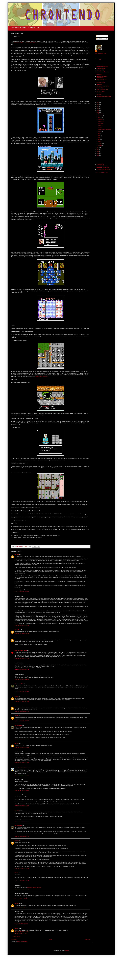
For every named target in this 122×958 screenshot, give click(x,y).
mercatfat (17, 810)
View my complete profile (100, 53)
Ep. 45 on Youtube (18, 42)
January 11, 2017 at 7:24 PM (21, 933)
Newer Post (13, 939)
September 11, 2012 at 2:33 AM (22, 701)
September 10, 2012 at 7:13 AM (22, 625)
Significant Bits (100, 87)
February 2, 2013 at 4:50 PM (21, 898)
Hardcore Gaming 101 (101, 79)
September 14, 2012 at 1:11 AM (22, 762)
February (100, 143)
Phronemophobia (19, 683)
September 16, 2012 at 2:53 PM (22, 836)
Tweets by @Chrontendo (100, 59)
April (99, 139)
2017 (98, 102)
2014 (98, 108)
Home (50, 939)
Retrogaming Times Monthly (103, 86)
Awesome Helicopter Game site (34, 887)
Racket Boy (99, 84)
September (100, 119)
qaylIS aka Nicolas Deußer (21, 650)
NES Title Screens (101, 82)
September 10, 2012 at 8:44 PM (22, 679)
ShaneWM (17, 629)
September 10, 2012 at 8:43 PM (22, 669)
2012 (98, 112)
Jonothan (17, 706)
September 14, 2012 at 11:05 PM (22, 790)
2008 (98, 153)
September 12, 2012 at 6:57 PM (22, 739)
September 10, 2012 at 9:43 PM (22, 691)
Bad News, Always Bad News (104, 129)
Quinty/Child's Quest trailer (41, 376)
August (99, 131)
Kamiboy (17, 554)
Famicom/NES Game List (102, 172)
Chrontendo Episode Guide (103, 167)
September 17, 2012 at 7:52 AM (22, 868)
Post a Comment (16, 936)
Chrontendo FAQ (100, 164)
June (99, 135)
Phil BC (16, 872)
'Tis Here (100, 127)
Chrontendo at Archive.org (102, 166)
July (99, 133)
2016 (98, 104)
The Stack (99, 94)
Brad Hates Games (101, 65)
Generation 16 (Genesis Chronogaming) (102, 77)
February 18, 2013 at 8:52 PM (21, 923)
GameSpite (99, 74)
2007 (98, 155)
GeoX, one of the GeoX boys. (21, 767)
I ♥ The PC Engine (101, 81)
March (99, 141)
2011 (98, 147)
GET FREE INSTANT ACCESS (22, 931)
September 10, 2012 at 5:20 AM (22, 591)
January (100, 145)
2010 (98, 149)
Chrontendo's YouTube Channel (104, 169)
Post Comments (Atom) (22, 941)
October (100, 117)
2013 (98, 110)
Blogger (16, 928)
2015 (98, 106)
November (100, 115)
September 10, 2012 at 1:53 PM (22, 658)
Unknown (17, 638)
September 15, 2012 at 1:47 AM (22, 805)
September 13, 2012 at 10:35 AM (22, 747)
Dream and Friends (101, 68)
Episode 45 (100, 125)
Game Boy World (100, 70)
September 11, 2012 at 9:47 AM (22, 711)
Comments (99, 38)
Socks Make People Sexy (102, 89)
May (99, 137)
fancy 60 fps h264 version (33, 42)
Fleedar (16, 696)
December (100, 113)
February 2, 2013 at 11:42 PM (21, 907)
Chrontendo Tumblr (101, 171)
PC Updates (100, 123)
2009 (98, 151)
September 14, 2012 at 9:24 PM (22, 775)
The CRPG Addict (101, 91)
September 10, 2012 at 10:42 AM (22, 646)
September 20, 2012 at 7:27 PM (22, 889)
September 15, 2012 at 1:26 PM (22, 821)
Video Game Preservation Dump (104, 96)
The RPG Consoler (101, 93)
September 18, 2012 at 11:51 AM (22, 880)
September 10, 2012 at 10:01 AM (22, 633)
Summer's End (101, 121)
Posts (98, 36)
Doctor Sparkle (18, 725)
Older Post (87, 939)
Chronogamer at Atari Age (102, 66)
